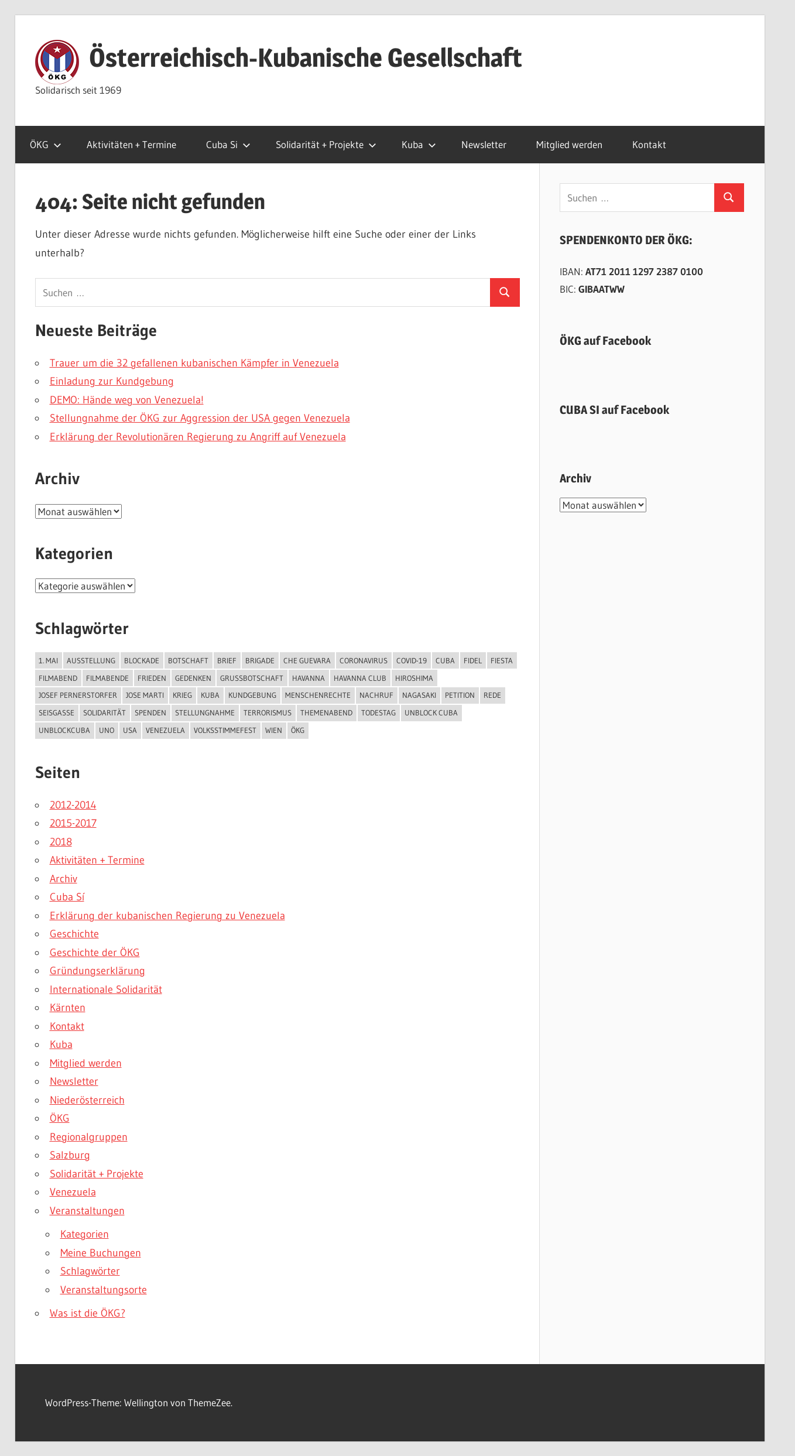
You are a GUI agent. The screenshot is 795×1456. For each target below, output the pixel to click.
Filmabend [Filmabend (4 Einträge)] (58, 678)
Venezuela (73, 1192)
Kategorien (84, 1234)
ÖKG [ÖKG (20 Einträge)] (297, 730)
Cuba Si (228, 144)
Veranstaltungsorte (103, 1289)
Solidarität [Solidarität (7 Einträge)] (104, 712)
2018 (61, 841)
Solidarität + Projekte (326, 144)
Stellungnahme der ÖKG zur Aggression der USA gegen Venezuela (200, 418)
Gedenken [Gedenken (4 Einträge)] (193, 678)
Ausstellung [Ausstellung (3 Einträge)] (91, 660)
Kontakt (649, 144)
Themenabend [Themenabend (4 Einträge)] (326, 712)
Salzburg (70, 1155)
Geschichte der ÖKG (95, 952)
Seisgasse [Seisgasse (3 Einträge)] (56, 712)
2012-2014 (73, 805)
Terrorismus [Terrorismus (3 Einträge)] (268, 712)
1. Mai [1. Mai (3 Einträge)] (48, 660)
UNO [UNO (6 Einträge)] (106, 730)
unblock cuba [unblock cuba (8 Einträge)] (431, 712)
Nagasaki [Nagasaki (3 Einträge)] (419, 695)
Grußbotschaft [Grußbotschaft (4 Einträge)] (251, 678)
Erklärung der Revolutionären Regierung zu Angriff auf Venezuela (198, 436)
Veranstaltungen (87, 1210)
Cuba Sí (67, 896)
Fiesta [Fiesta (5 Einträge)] (502, 660)
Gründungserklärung (97, 970)
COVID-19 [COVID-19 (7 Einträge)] (411, 660)
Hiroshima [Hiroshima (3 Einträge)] (414, 678)
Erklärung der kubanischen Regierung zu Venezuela (167, 915)
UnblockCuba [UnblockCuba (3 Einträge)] (64, 730)
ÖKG (45, 144)
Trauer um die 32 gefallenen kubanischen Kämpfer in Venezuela (194, 363)
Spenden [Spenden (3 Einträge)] (150, 712)
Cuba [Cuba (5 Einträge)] (445, 660)
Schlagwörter (90, 1271)
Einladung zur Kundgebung (112, 381)
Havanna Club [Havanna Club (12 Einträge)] (360, 678)
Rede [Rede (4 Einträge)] (492, 695)
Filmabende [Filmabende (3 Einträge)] (107, 678)
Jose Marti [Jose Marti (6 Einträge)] (145, 695)
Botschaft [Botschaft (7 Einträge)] (188, 660)
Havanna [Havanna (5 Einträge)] (308, 678)
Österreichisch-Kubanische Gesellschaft (305, 57)
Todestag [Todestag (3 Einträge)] (378, 712)
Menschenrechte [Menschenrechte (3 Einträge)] (318, 695)
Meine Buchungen (100, 1252)
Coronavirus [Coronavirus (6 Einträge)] (364, 660)
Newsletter (483, 144)
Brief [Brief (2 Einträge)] (227, 660)
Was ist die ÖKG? (87, 1313)
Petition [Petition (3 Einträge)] (460, 695)
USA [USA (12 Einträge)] (130, 730)
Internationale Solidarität (106, 989)
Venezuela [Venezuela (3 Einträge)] (165, 730)
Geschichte (74, 933)
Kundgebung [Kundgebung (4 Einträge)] (252, 695)
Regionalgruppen (89, 1136)
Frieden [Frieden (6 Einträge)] (152, 678)
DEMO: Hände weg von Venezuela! (127, 399)
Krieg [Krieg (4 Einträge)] (182, 695)
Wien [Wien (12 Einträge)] (273, 730)
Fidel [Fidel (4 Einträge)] (473, 660)
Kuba (419, 144)
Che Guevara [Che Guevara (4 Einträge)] (307, 660)
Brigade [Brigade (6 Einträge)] (260, 660)
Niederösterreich (87, 1100)
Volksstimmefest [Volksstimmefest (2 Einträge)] (225, 730)
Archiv (63, 878)
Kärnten (67, 1007)
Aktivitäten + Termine (131, 144)
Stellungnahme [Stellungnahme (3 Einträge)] (205, 712)
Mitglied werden (569, 144)
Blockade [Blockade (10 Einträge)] (141, 660)
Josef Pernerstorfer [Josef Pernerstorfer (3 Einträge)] (78, 695)
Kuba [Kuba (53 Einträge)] (210, 695)
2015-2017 (73, 823)
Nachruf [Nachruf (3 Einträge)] (376, 695)
